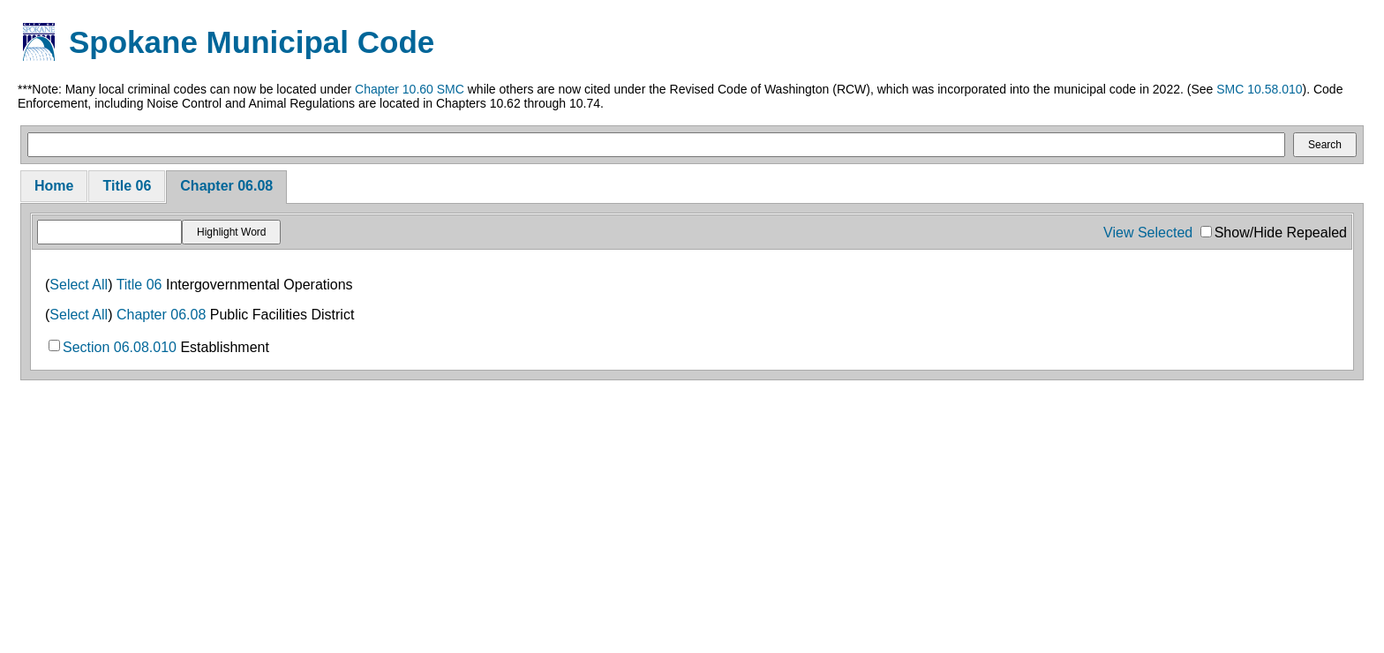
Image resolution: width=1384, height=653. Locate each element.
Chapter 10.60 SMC (409, 89)
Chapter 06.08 (226, 185)
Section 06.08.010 (120, 347)
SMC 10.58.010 (1259, 89)
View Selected (1147, 232)
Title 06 (126, 185)
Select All (78, 284)
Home (53, 185)
